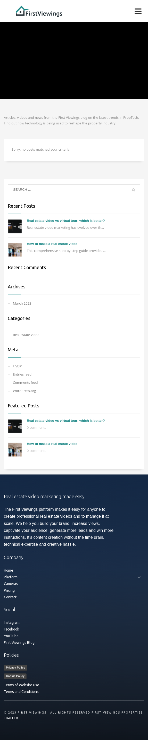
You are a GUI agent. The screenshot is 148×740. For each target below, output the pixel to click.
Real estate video (26, 334)
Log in (17, 366)
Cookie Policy (15, 676)
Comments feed (25, 382)
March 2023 (22, 303)
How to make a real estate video (52, 244)
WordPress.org (24, 390)
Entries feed (22, 374)
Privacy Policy (15, 667)
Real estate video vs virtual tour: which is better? (66, 221)
